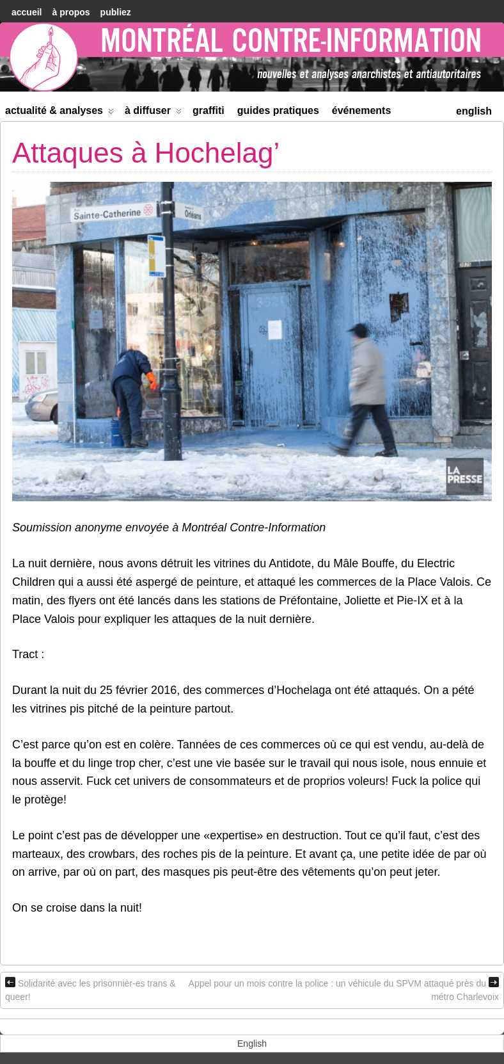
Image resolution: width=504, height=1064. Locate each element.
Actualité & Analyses (59, 113)
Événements (361, 110)
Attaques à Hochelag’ (146, 152)
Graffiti (208, 110)
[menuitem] (474, 110)
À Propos (71, 12)
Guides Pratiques (278, 110)
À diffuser (153, 113)
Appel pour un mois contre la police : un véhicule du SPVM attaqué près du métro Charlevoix (344, 989)
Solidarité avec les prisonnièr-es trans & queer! (90, 989)
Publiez (115, 12)
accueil (27, 12)
